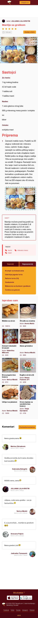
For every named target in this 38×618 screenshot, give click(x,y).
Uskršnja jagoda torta (13, 274)
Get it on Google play (26, 598)
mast (10, 253)
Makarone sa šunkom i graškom (17, 286)
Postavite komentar (27, 427)
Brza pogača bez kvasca (10, 370)
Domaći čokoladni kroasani (10, 342)
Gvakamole (9, 282)
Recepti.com (3, 604)
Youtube (18, 610)
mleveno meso (22, 250)
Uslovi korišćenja (29, 603)
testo (10, 250)
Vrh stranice (18, 592)
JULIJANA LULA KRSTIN (20, 21)
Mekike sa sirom (10, 315)
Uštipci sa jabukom (10, 399)
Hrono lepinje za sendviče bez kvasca (28, 399)
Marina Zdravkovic (18, 446)
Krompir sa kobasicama (14, 271)
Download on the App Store (13, 598)
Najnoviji (10, 264)
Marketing (9, 605)
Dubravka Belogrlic (19, 469)
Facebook (6, 610)
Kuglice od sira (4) (28, 370)
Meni (19, 615)
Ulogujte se (25, 2)
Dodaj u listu (29, 32)
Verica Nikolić (22, 511)
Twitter (12, 610)
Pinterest (32, 610)
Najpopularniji (27, 264)
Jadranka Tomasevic (19, 553)
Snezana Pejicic (17, 534)
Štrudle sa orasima (28, 315)
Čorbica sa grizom (12, 290)
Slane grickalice (28, 342)
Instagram (25, 610)
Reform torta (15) (12, 278)
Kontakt (16, 605)
